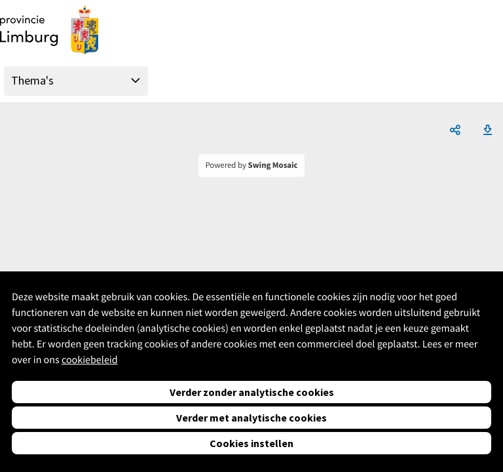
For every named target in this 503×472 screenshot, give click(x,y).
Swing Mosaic (273, 165)
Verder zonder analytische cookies (252, 392)
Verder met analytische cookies (251, 417)
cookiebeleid (90, 359)
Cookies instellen (251, 443)
